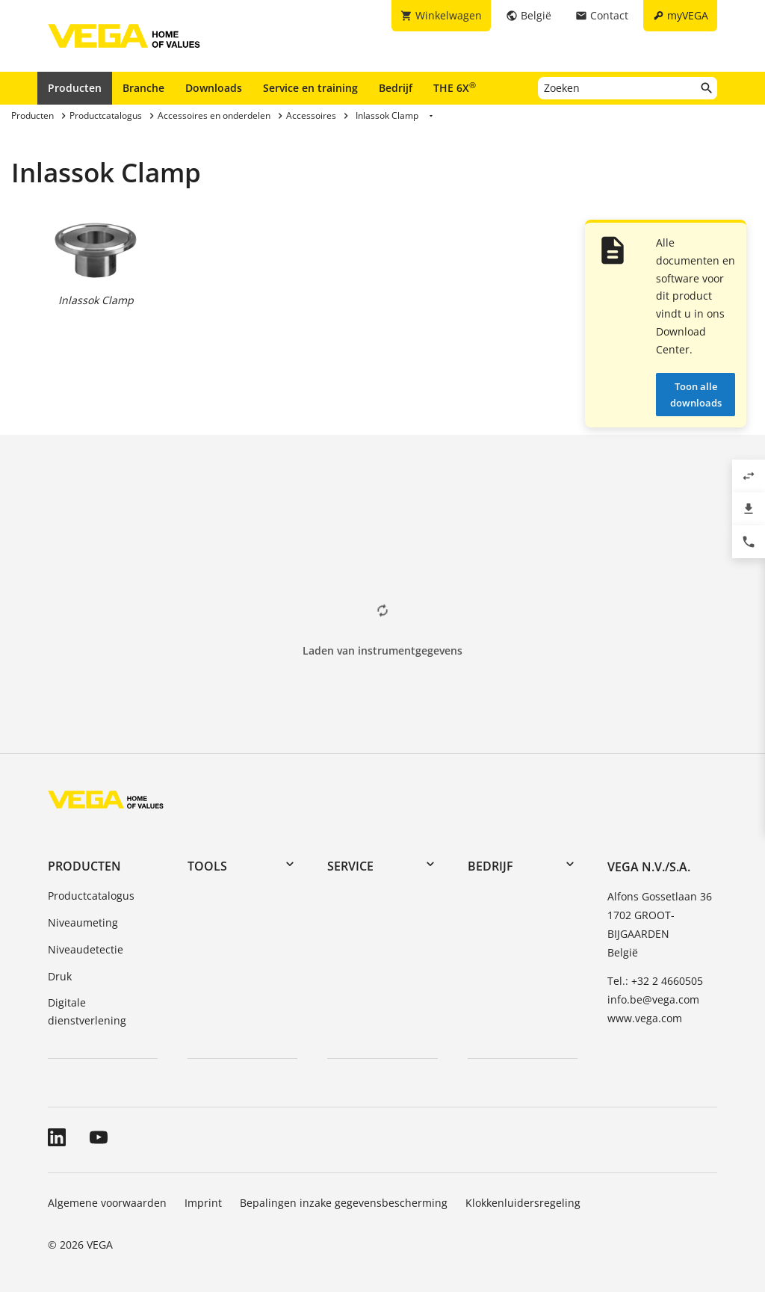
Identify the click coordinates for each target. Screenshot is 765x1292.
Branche (143, 88)
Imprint (203, 1203)
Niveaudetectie (85, 949)
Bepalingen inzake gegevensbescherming (343, 1203)
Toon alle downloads (696, 394)
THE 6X (454, 87)
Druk (60, 976)
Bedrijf (395, 88)
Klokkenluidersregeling (522, 1203)
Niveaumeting (83, 922)
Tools (207, 866)
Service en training (310, 88)
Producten (75, 88)
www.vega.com (644, 1018)
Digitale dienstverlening (87, 1011)
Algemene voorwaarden (107, 1203)
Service (350, 866)
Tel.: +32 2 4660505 (655, 981)
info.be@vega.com (653, 999)
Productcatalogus (91, 895)
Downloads (213, 88)
